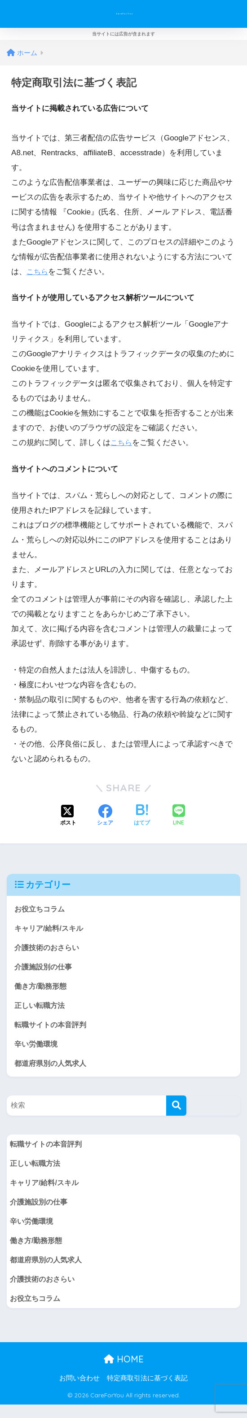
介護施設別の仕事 (44, 969)
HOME (124, 1372)
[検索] (176, 1112)
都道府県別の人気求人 (52, 1069)
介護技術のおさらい (48, 949)
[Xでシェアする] (68, 816)
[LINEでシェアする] (178, 815)
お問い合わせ (79, 1391)
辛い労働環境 (37, 1049)
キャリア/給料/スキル (50, 929)
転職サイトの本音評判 (52, 1029)
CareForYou (124, 13)
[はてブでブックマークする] (142, 816)
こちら (37, 271)
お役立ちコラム (41, 909)
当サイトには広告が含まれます (123, 33)
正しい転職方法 (41, 1009)
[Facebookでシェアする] (105, 816)
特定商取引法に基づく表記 (147, 1391)
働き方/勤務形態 (42, 989)
